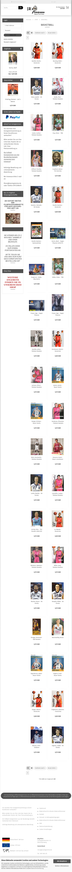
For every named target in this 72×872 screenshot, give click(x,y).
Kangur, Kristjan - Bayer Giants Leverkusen (37, 422)
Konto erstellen (8, 39)
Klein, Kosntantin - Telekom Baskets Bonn (36, 458)
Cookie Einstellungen (45, 829)
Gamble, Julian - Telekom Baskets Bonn (37, 350)
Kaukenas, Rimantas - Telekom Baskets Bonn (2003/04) (58, 422)
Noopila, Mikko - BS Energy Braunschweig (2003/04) (58, 602)
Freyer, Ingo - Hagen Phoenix (37, 314)
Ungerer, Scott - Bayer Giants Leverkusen (57, 674)
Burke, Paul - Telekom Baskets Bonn (58, 97)
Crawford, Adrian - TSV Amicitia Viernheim (57, 170)
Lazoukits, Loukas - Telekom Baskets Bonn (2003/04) (57, 494)
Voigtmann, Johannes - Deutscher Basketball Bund (57, 710)
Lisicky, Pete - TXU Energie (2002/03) (36, 530)
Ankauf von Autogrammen (18, 2)
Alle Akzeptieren (62, 861)
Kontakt (41, 814)
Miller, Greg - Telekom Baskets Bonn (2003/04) (58, 566)
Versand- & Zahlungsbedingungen (49, 817)
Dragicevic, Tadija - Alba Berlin (36, 278)
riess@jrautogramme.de (44, 850)
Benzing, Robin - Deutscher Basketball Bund (58, 61)
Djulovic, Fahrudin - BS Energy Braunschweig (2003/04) (36, 206)
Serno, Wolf (13, 68)
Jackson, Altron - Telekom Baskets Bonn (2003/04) (37, 386)
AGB (40, 823)
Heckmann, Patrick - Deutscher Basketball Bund (58, 350)
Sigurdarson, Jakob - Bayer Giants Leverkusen (37, 674)
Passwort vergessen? (10, 42)
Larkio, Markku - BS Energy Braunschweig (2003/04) (36, 494)
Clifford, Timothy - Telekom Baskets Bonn (36, 170)
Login (53, 2)
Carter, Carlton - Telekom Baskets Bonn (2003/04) (37, 134)
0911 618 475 (43, 853)
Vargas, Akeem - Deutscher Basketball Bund (37, 710)
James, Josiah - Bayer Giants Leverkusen (57, 386)
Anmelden (13, 35)
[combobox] (40, 33)
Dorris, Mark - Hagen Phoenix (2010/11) (58, 242)
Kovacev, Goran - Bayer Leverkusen (57, 458)
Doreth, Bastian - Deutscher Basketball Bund (58, 206)
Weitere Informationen (62, 866)
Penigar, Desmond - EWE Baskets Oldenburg (36, 638)
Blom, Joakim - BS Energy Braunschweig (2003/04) (36, 97)
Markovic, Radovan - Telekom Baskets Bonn (37, 566)
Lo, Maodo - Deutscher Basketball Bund (58, 530)
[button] (28, 33)
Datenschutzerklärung (37, 868)
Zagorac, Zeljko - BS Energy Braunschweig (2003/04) (58, 746)
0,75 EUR (13, 105)
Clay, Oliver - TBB (58, 133)
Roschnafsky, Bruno (58, 637)
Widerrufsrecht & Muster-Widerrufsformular (52, 811)
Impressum (42, 808)
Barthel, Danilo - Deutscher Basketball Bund (37, 61)
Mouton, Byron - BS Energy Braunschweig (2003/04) (36, 602)
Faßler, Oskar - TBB (57, 277)
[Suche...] (20, 7)
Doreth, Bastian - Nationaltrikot (37, 242)
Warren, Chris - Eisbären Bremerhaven (36, 746)
